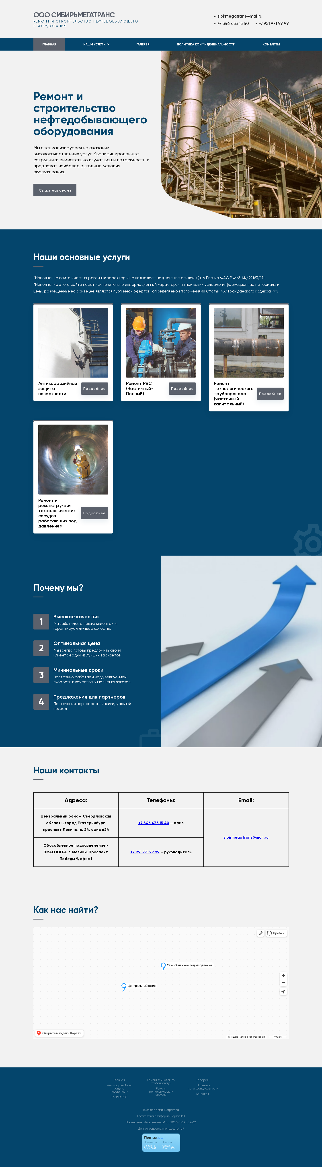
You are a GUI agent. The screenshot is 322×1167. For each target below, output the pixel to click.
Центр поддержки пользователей (161, 1128)
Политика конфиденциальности (206, 44)
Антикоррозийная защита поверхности (119, 1088)
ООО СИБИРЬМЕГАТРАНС (74, 14)
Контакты (271, 44)
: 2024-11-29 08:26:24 (182, 1122)
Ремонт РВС (119, 1097)
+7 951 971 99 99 (274, 23)
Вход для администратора (161, 1110)
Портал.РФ (177, 1116)
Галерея (143, 44)
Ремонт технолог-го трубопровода (160, 1082)
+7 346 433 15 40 (233, 23)
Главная (49, 44)
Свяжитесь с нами (55, 190)
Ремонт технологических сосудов (161, 1091)
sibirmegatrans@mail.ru (239, 16)
